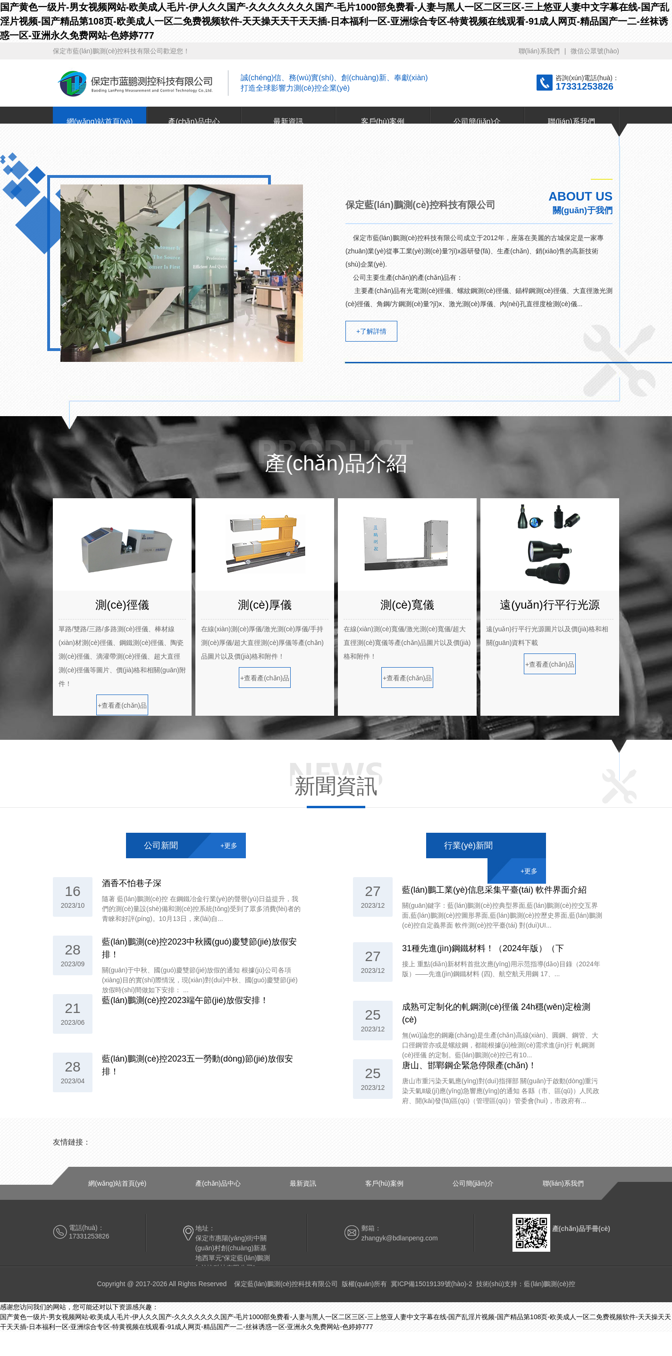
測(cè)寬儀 (407, 604)
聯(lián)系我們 (539, 51)
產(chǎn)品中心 (193, 121)
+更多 (228, 845)
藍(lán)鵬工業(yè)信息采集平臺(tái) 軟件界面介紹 (494, 890)
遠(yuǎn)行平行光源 (550, 604)
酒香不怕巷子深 (131, 883)
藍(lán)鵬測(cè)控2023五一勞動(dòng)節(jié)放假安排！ (197, 1065)
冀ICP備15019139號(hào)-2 (431, 1284)
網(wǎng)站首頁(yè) (100, 121)
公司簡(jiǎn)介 (477, 121)
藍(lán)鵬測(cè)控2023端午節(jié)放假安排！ (185, 1000)
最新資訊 (288, 121)
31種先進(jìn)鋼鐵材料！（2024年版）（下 (483, 948)
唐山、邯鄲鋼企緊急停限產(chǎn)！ (469, 1065)
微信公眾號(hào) (595, 51)
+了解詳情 (371, 331)
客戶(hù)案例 (382, 121)
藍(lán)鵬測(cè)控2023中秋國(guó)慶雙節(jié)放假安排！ (199, 948)
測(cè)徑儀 (122, 604)
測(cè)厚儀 (264, 604)
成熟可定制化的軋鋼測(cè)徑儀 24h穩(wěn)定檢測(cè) (496, 1013)
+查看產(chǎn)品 (122, 705)
